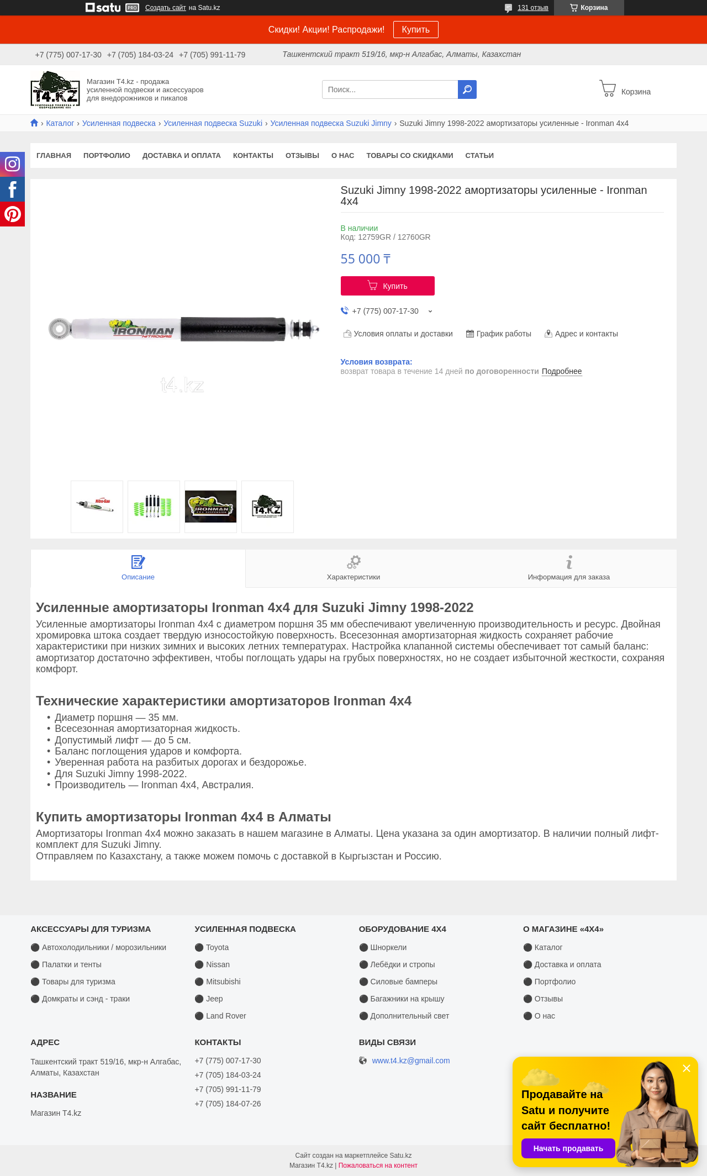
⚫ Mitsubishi (217, 981)
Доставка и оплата (182, 155)
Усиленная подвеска (119, 123)
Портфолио (106, 155)
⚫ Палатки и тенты (66, 964)
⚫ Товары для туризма (72, 981)
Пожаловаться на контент (378, 1165)
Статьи (480, 155)
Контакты (253, 155)
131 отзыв (533, 8)
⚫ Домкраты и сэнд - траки (80, 998)
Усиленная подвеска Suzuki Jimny (331, 123)
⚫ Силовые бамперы (398, 981)
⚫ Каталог (543, 947)
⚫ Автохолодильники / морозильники (98, 947)
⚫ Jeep (208, 998)
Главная (53, 155)
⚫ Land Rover (220, 1015)
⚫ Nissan (212, 964)
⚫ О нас (539, 1015)
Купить (416, 29)
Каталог (60, 123)
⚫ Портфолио (549, 981)
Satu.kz (400, 1155)
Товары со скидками (410, 155)
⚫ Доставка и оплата (562, 964)
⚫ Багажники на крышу (402, 998)
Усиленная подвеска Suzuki (212, 123)
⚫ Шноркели (383, 947)
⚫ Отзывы (543, 998)
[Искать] (467, 89)
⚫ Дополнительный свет (404, 1015)
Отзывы (302, 155)
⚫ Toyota (211, 947)
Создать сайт (165, 8)
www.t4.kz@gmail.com (411, 1061)
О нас (343, 155)
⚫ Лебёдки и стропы (397, 964)
